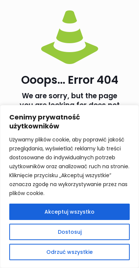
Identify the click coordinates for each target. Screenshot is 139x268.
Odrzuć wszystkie (69, 252)
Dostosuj (70, 232)
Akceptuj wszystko (69, 212)
